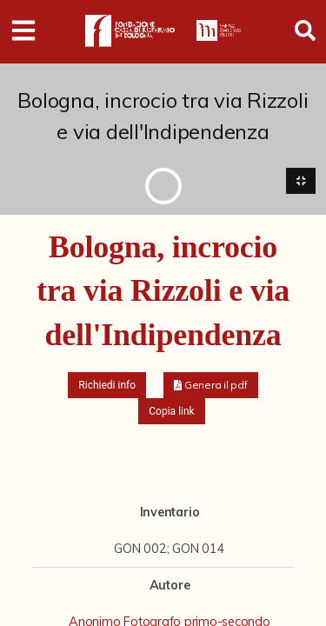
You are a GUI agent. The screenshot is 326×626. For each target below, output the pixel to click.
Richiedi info (107, 385)
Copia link (171, 411)
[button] (210, 385)
